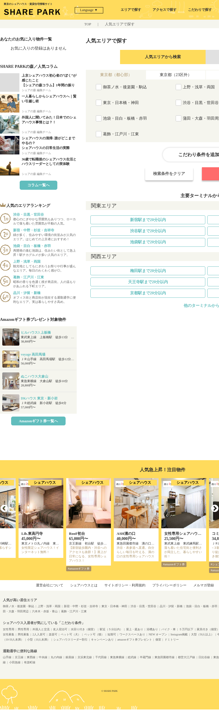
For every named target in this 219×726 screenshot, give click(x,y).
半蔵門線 (145, 657)
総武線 (132, 657)
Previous (4, 508)
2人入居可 (39, 634)
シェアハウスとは (84, 585)
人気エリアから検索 (163, 57)
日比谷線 (204, 657)
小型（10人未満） (38, 639)
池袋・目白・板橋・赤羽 (201, 606)
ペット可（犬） (71, 634)
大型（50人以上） (202, 634)
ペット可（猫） (94, 634)
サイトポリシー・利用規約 (124, 585)
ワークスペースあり (132, 634)
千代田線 (101, 657)
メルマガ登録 (203, 585)
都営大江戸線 (186, 657)
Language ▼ (89, 10)
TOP (87, 24)
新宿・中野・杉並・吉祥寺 (81, 606)
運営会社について (49, 585)
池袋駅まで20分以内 (148, 242)
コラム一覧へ (38, 185)
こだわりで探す (200, 10)
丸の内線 (56, 657)
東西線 (31, 657)
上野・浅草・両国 (49, 606)
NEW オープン (158, 634)
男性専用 (23, 629)
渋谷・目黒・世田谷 (143, 606)
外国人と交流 (41, 629)
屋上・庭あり (134, 629)
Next (214, 508)
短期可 (112, 634)
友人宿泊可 (60, 629)
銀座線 (70, 657)
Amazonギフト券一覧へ (38, 421)
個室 (158, 639)
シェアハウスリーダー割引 (70, 639)
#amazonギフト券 (79, 568)
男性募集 (23, 634)
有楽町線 (29, 662)
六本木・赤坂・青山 (45, 611)
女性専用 (8, 629)
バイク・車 (168, 629)
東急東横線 (117, 657)
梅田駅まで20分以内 (148, 271)
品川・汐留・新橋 (171, 606)
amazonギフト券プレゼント (134, 639)
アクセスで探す (165, 10)
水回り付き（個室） (83, 629)
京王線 (19, 657)
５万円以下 (186, 629)
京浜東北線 (85, 657)
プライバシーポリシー (169, 585)
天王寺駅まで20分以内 (148, 282)
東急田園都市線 (165, 657)
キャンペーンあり (102, 639)
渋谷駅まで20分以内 (148, 231)
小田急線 (15, 662)
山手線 (7, 657)
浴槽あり (152, 629)
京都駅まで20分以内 (148, 293)
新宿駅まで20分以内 (148, 220)
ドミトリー (172, 639)
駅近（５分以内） (111, 629)
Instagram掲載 (179, 634)
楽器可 (53, 634)
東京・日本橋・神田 (114, 606)
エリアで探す (131, 10)
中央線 (43, 657)
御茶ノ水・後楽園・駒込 (18, 606)
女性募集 (8, 634)
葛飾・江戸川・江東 (74, 611)
